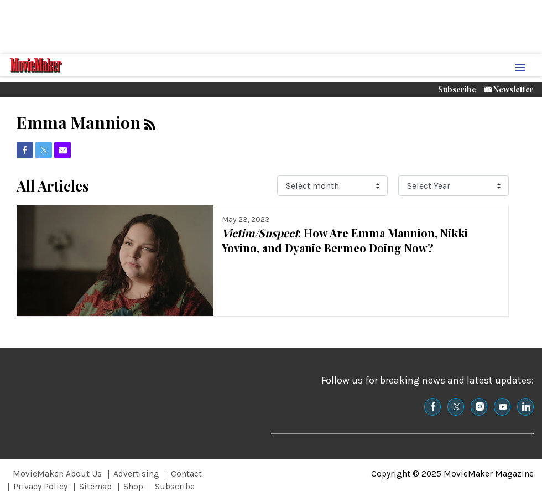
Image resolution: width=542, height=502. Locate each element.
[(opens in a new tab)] (25, 150)
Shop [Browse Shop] (133, 486)
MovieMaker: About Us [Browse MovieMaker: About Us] (57, 474)
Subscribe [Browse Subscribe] (175, 486)
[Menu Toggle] (520, 68)
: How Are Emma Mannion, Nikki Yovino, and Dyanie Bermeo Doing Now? (345, 240)
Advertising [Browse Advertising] (136, 474)
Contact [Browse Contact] (186, 474)
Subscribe (457, 89)
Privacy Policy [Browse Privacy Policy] (40, 486)
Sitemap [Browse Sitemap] (95, 486)
